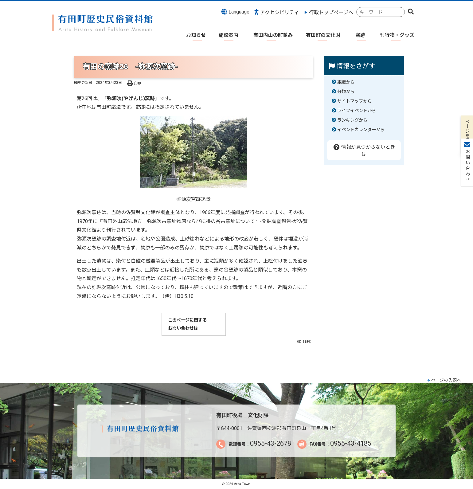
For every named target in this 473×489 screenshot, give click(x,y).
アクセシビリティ (279, 12)
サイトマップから (354, 101)
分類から (345, 91)
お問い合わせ (467, 92)
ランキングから (352, 120)
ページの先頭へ (446, 380)
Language (235, 12)
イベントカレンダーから (361, 129)
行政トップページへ (331, 12)
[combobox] (381, 12)
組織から (345, 82)
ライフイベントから (356, 110)
